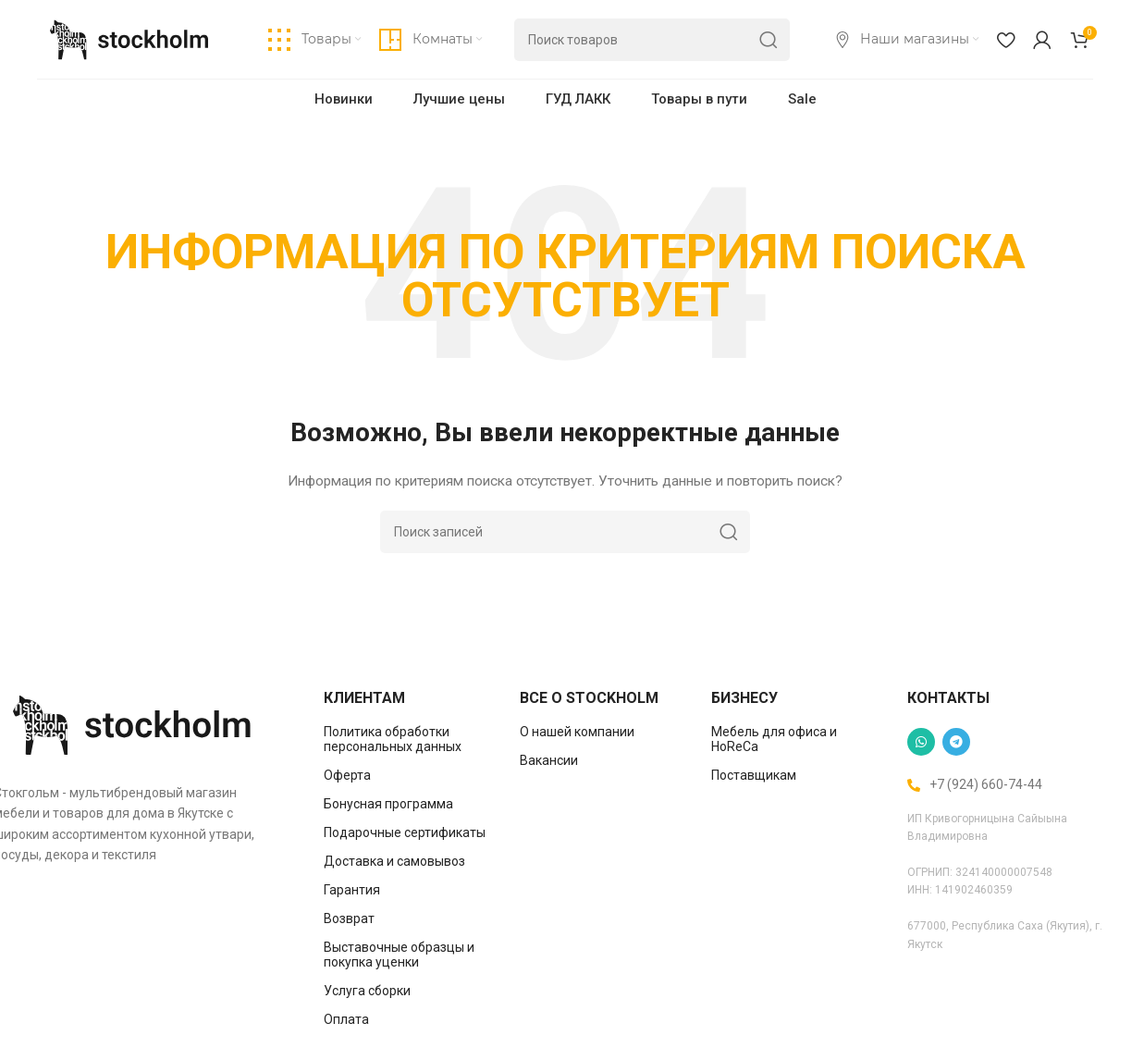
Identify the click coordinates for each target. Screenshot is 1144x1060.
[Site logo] (129, 39)
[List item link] (408, 741)
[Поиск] (652, 41)
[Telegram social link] (956, 744)
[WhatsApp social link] (921, 744)
